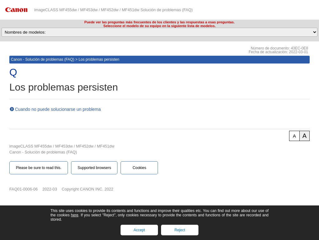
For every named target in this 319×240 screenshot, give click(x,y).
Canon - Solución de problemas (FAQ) (42, 59)
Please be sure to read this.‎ (38, 168)
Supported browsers (94, 168)
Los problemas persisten (99, 59)
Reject (179, 230)
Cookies (139, 168)
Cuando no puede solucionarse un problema (58, 109)
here (74, 215)
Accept (139, 230)
